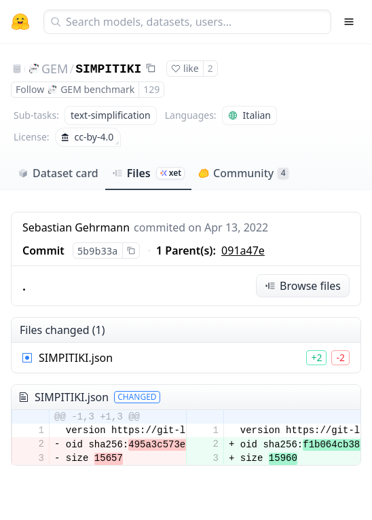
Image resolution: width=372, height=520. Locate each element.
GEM (54, 68)
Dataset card (58, 173)
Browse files (303, 285)
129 (151, 89)
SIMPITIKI (108, 69)
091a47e (243, 250)
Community (243, 173)
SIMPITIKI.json (76, 357)
